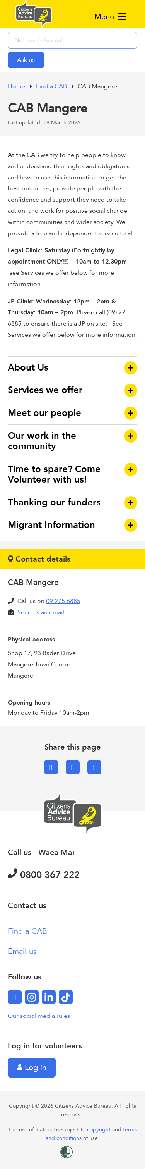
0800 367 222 (44, 875)
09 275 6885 (63, 601)
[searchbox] (72, 40)
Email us (22, 951)
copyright (99, 1129)
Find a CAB (52, 86)
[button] (72, 368)
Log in (31, 1067)
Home (17, 86)
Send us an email (40, 612)
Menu (110, 16)
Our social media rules (39, 1016)
